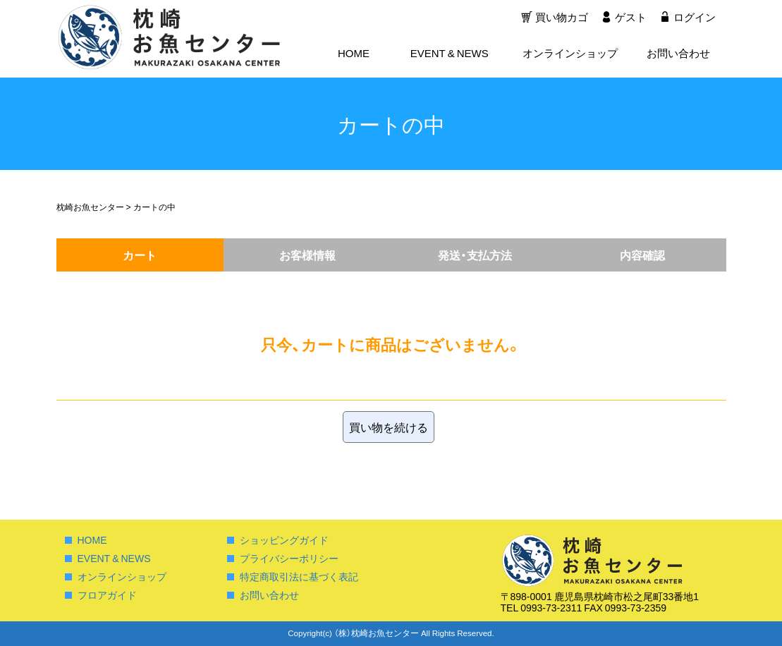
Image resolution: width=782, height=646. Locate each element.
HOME (353, 53)
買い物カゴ (560, 17)
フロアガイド (107, 594)
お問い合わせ (678, 53)
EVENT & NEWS (449, 53)
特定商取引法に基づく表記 (299, 576)
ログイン (694, 17)
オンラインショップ (570, 53)
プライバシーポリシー (289, 558)
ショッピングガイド (284, 539)
